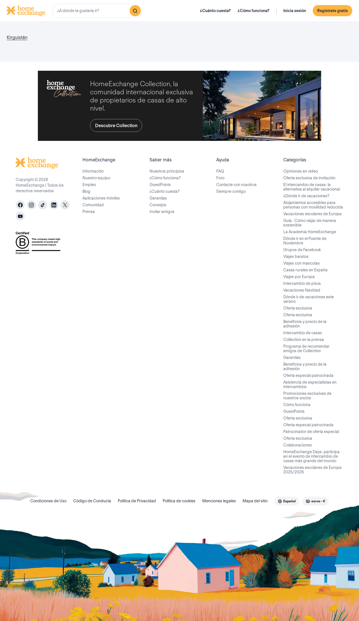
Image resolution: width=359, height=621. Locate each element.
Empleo (89, 184)
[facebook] (20, 204)
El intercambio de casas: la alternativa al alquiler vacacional (311, 186)
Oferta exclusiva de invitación (309, 178)
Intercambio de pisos (302, 283)
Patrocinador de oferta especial (311, 431)
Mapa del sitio (255, 501)
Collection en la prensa (303, 339)
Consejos (157, 205)
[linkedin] (53, 204)
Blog (86, 191)
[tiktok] (42, 204)
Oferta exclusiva (297, 308)
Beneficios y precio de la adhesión (304, 323)
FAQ (220, 171)
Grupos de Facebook (302, 250)
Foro (220, 178)
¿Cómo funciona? (254, 10)
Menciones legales (219, 501)
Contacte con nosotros (236, 184)
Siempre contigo (231, 191)
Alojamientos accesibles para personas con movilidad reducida (313, 204)
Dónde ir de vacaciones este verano (308, 299)
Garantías (158, 198)
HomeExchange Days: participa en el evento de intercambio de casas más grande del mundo (311, 456)
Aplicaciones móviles (101, 198)
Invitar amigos (161, 211)
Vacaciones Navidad (301, 290)
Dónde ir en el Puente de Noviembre (304, 240)
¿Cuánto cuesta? (215, 10)
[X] (65, 204)
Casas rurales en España (305, 270)
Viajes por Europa (299, 276)
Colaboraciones (297, 445)
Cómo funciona (296, 404)
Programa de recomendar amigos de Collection (306, 348)
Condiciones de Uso (48, 501)
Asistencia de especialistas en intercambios (310, 384)
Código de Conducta (92, 501)
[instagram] (31, 204)
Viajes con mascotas (301, 263)
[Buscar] (135, 10)
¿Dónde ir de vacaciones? (306, 196)
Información (93, 171)
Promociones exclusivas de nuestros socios (307, 395)
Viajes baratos (296, 256)
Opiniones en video (300, 171)
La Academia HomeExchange (309, 232)
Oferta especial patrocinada (308, 375)
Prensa (88, 211)
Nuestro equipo (96, 178)
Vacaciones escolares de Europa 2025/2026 (312, 469)
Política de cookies (179, 501)
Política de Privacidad (137, 501)
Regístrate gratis (332, 10)
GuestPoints (160, 184)
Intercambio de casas (302, 333)
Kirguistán (17, 37)
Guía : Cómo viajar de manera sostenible (309, 222)
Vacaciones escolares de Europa (312, 214)
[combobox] (97, 10)
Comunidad (93, 205)
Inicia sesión (294, 10)
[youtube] (20, 216)
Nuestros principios (166, 171)
